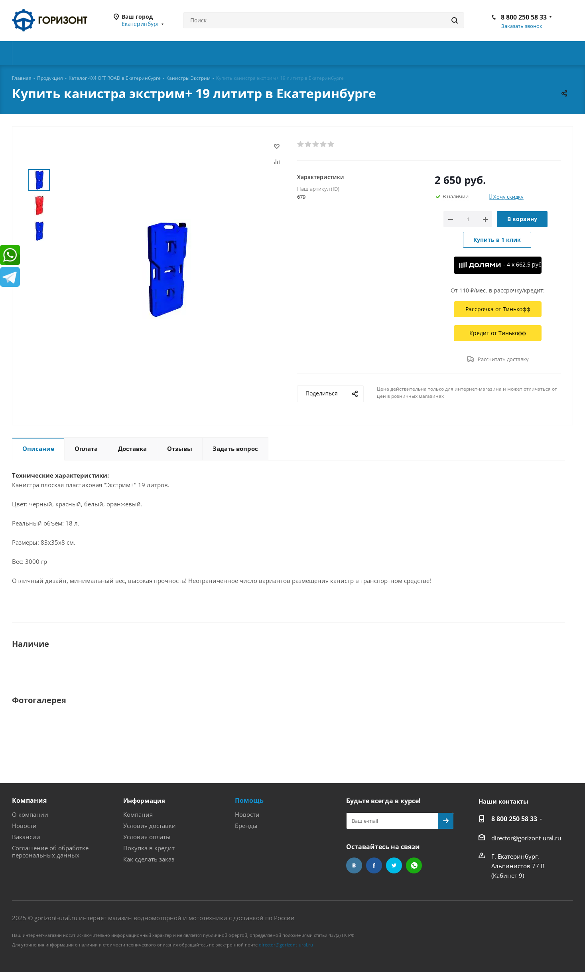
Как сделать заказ (148, 859)
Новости (24, 826)
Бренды (246, 826)
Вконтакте (354, 865)
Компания (29, 800)
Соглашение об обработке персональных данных (50, 851)
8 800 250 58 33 (524, 17)
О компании (30, 814)
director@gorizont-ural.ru (526, 838)
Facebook (374, 865)
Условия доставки (149, 826)
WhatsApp (414, 865)
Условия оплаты (147, 837)
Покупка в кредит (149, 848)
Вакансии (26, 837)
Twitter (394, 865)
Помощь (249, 800)
